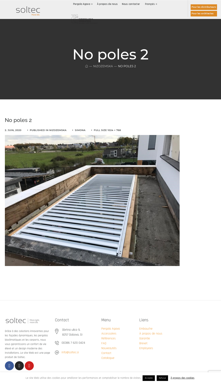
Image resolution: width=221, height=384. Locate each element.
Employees (146, 348)
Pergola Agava (110, 329)
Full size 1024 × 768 (107, 130)
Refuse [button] (162, 378)
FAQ (103, 343)
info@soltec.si (70, 352)
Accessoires (108, 333)
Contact (106, 353)
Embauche (146, 329)
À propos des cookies (182, 378)
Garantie (144, 338)
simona (80, 130)
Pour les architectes (203, 13)
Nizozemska (103, 66)
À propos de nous (150, 333)
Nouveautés (109, 348)
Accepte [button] (149, 378)
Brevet (143, 343)
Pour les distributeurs (204, 7)
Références (108, 338)
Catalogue (107, 358)
